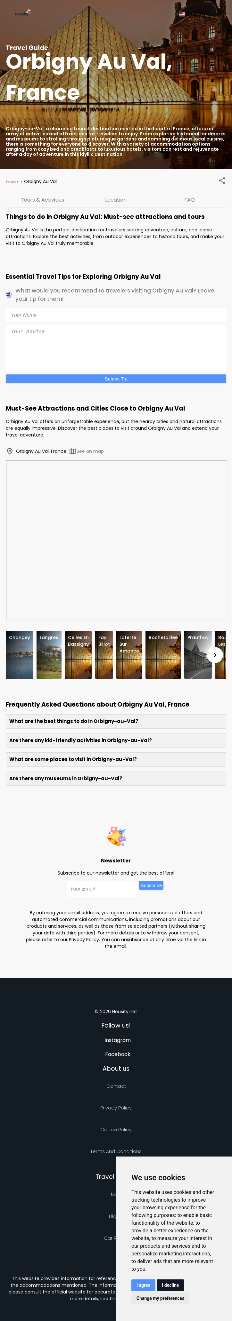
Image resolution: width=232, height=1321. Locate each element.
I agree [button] (143, 1285)
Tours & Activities (42, 200)
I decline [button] (170, 1285)
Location (116, 200)
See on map (86, 451)
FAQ (189, 200)
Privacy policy (116, 1107)
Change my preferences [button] (160, 1298)
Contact (116, 1086)
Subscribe (151, 885)
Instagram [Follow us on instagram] (117, 1040)
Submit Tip (116, 378)
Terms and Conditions (116, 1151)
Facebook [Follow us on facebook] (117, 1054)
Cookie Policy (116, 1129)
